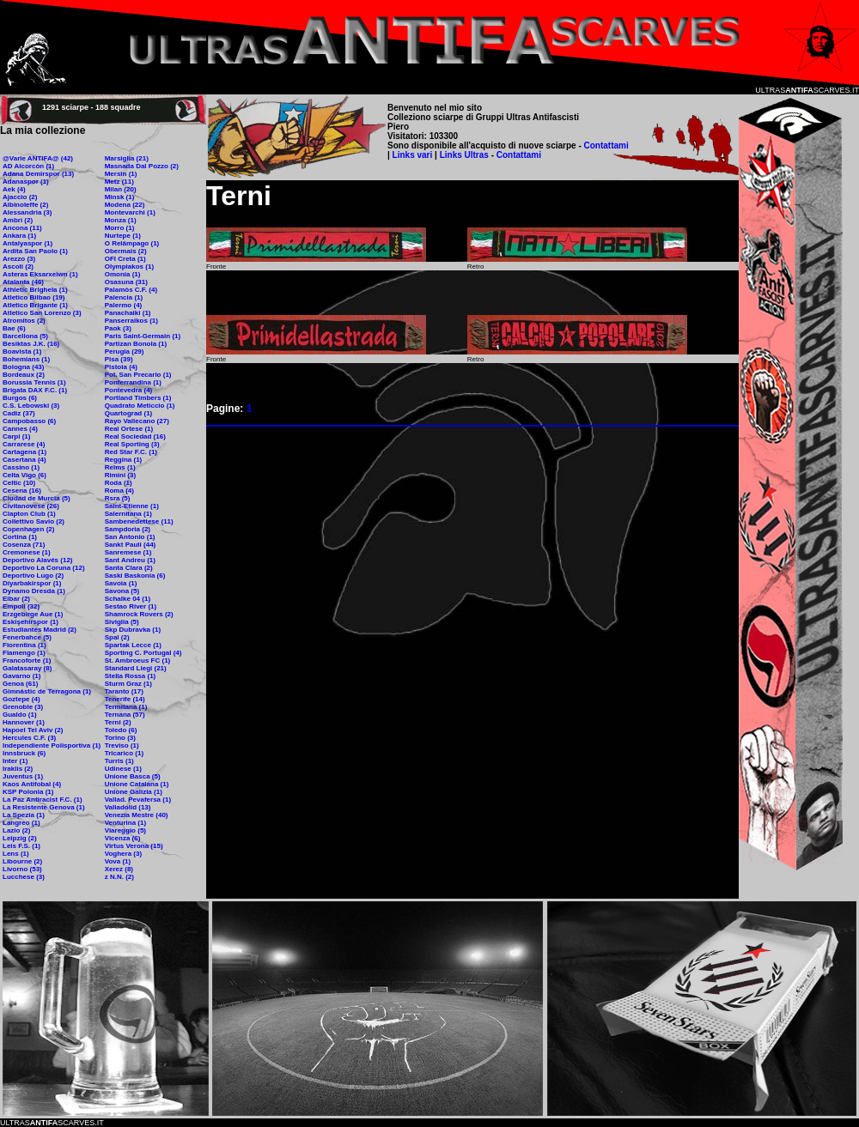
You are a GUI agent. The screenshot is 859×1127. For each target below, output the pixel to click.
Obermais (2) (126, 251)
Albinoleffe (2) (25, 205)
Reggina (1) (124, 460)
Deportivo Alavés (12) (38, 560)
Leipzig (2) (20, 838)
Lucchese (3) (24, 877)
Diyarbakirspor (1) (32, 583)
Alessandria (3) (27, 212)
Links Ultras (463, 155)
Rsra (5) (118, 498)
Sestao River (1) (130, 606)
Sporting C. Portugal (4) (143, 653)
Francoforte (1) (27, 660)
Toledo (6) (121, 730)
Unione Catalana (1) (137, 784)
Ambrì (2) (18, 220)
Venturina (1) (125, 823)
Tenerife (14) (125, 699)
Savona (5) (122, 591)
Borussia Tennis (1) (34, 382)
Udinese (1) (123, 769)
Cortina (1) (20, 537)
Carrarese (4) (24, 444)
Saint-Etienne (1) (132, 506)
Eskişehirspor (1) (30, 622)
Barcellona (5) (25, 336)
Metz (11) (119, 181)
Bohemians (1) (26, 359)
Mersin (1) (121, 174)
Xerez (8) (119, 869)
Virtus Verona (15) (134, 846)
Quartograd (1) (129, 413)
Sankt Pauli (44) (130, 544)
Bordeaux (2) (24, 375)
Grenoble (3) (23, 707)
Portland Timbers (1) (138, 398)
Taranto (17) (124, 691)
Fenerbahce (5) (27, 637)
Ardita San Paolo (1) (35, 251)
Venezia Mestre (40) (136, 815)
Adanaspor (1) (26, 181)
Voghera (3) (123, 853)
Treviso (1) (122, 745)
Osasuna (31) (126, 282)
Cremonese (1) (27, 552)
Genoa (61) (20, 684)
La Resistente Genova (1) (44, 807)
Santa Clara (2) (129, 568)
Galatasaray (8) (27, 668)
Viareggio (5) (125, 830)
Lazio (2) (16, 830)
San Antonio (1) (130, 537)
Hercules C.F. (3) (29, 738)
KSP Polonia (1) (28, 792)
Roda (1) (118, 483)
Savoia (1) (121, 583)
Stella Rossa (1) (130, 676)
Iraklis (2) (18, 769)
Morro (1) (120, 228)
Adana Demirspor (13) (38, 174)
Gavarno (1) (21, 676)
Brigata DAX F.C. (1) (35, 390)
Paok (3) (118, 328)
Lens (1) (16, 853)
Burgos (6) (20, 398)
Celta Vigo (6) (24, 475)
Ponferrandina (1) (133, 382)
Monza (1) (121, 220)
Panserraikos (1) (131, 320)
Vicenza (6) (123, 838)
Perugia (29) (124, 351)
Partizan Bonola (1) (136, 344)
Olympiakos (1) (129, 266)
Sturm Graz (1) (128, 684)
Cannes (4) (20, 429)
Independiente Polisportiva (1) (52, 745)
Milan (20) (121, 189)
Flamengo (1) (24, 653)
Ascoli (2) (18, 266)
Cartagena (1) (24, 452)
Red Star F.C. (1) (131, 452)
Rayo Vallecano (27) (137, 421)
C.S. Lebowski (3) (31, 405)
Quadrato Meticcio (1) (140, 405)
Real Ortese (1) (129, 429)
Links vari (414, 155)
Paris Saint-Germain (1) (142, 336)
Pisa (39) (119, 359)
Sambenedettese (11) (139, 521)
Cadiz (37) (19, 413)
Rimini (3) (120, 475)
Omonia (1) (123, 274)
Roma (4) (119, 490)
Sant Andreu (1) (130, 560)
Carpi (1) (16, 436)
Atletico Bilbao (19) (33, 297)
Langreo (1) (21, 823)
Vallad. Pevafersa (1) (138, 799)
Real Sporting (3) (132, 444)
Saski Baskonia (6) (135, 575)
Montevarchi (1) (130, 212)
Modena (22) (125, 205)
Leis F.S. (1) (21, 846)
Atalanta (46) (23, 282)
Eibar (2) (16, 599)
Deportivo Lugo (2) (33, 575)
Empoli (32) (21, 606)
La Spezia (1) (24, 815)
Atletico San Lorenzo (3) (42, 313)
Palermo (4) (124, 305)
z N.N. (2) (119, 877)
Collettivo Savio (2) (33, 521)
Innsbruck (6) (24, 753)
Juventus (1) (23, 776)
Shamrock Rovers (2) (139, 614)
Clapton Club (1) (29, 514)
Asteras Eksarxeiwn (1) (40, 274)
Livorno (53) (22, 869)
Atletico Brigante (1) (35, 305)
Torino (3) (120, 738)
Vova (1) (118, 861)
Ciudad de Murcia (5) (36, 498)
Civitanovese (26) (31, 506)
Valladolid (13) (128, 807)
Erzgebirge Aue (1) (33, 614)
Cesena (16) (22, 490)
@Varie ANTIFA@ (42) (38, 158)
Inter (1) (15, 761)
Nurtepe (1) (123, 235)
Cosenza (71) (24, 544)
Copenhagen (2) (28, 529)
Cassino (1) (21, 467)
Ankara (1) (19, 235)
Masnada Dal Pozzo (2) (142, 166)
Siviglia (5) (122, 622)
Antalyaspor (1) (27, 243)
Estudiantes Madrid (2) (39, 629)
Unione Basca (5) (133, 776)
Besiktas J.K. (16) (31, 344)
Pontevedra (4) (129, 390)
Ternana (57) (125, 714)
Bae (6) (14, 328)
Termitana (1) (126, 707)
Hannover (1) (24, 722)
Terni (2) (118, 722)
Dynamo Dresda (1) (34, 591)
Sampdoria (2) (127, 529)
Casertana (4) (24, 460)
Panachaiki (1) (128, 313)
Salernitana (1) (128, 514)
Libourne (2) (22, 861)
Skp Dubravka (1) (133, 629)
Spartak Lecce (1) (133, 645)
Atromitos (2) (24, 320)
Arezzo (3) (19, 259)
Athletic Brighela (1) (35, 290)
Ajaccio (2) (20, 197)
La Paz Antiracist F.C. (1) (42, 799)
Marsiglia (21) (127, 158)
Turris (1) (119, 761)
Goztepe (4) (21, 699)
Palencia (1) (124, 297)
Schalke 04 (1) (127, 599)
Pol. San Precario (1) (138, 375)
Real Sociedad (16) (135, 436)
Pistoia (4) (121, 367)
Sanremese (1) (128, 552)
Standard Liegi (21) (136, 668)
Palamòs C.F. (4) (131, 290)
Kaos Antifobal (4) (32, 784)
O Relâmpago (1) (132, 243)
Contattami (606, 145)
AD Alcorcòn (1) (28, 166)
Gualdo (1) (20, 714)
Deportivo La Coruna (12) (44, 568)
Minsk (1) (120, 197)
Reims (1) (120, 467)
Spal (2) (117, 637)
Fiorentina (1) (24, 645)
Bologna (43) (23, 367)
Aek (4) (14, 189)
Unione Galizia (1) (133, 792)
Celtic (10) (19, 483)
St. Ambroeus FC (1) (138, 660)
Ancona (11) (22, 228)
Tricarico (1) (124, 753)
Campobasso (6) (29, 421)
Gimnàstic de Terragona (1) (47, 691)
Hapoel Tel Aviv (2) (33, 730)
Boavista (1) (22, 351)
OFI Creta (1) (125, 259)
